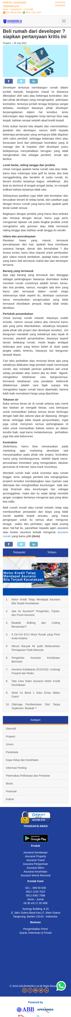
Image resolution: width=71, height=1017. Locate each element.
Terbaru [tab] (51, 552)
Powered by (35, 1002)
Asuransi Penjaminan (35, 863)
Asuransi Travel (35, 860)
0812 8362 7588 (35, 895)
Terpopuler (19, 552)
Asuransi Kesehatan (35, 871)
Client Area (60, 2)
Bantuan (35, 922)
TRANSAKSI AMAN (35, 826)
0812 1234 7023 (33, 12)
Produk (35, 845)
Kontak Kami (35, 881)
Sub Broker (60, 5)
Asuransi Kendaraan (35, 852)
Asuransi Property (35, 856)
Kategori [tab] (35, 719)
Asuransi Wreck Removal (35, 875)
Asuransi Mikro (35, 867)
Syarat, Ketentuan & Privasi (35, 932)
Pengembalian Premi (35, 928)
